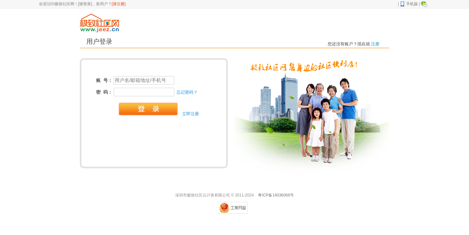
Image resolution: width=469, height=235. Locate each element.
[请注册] (119, 4)
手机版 (409, 4)
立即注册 (190, 113)
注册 (374, 43)
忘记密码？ (187, 92)
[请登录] (85, 4)
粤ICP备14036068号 (275, 195)
